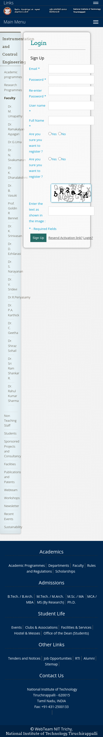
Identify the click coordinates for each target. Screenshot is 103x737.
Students (10, 433)
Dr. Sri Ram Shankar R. (13, 368)
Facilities (10, 464)
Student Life (51, 613)
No (62, 134)
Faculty (9, 98)
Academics (51, 551)
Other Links (51, 644)
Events (16, 627)
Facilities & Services (76, 627)
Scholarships (65, 571)
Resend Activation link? (65, 238)
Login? (88, 238)
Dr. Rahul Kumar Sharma (13, 393)
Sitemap (51, 664)
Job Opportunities (57, 658)
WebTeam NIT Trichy (53, 729)
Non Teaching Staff (10, 420)
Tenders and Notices (24, 658)
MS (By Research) (50, 602)
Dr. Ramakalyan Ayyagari (16, 129)
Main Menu (15, 22)
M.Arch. (58, 596)
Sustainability (13, 527)
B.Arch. (27, 596)
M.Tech (42, 596)
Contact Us (51, 675)
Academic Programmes (27, 565)
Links (8, 2)
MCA (91, 596)
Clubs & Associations (41, 627)
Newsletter (11, 506)
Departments (58, 565)
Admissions (51, 582)
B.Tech (12, 596)
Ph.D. (71, 602)
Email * (34, 68)
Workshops (12, 498)
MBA (30, 602)
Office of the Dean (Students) (66, 633)
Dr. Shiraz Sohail (12, 346)
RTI (77, 658)
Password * (37, 79)
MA (81, 596)
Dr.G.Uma (15, 142)
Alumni (89, 658)
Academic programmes (13, 74)
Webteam (10, 490)
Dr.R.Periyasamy (19, 297)
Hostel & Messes (27, 633)
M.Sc (71, 596)
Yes (52, 134)
